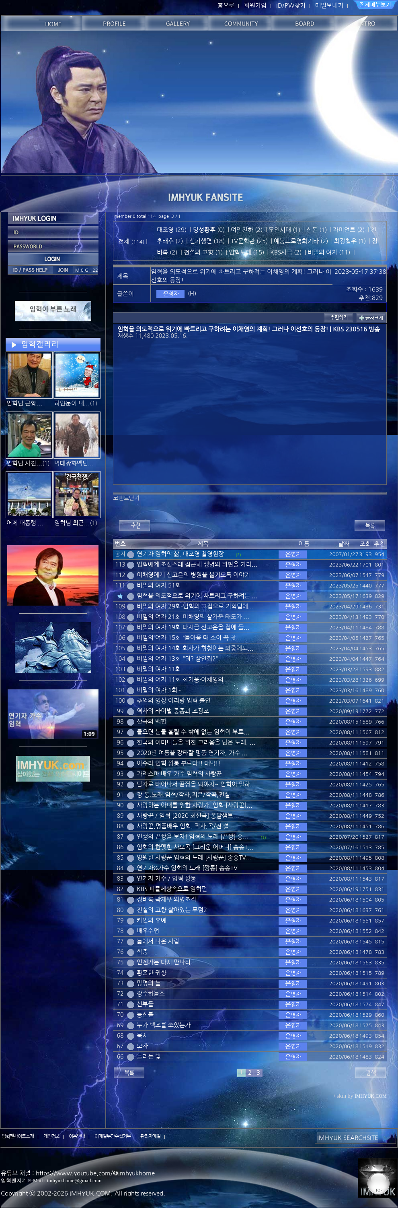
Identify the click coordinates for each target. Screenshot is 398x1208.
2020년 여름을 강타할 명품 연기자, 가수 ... (192, 753)
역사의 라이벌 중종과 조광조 (173, 711)
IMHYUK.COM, (91, 1193)
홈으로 (225, 5)
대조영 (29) (172, 230)
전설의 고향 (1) (203, 252)
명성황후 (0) (209, 230)
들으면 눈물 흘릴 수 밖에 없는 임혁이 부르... (193, 732)
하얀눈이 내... (72, 403)
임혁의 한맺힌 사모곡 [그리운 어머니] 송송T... (195, 847)
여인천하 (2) (247, 230)
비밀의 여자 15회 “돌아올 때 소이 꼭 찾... (189, 638)
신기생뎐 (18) (207, 241)
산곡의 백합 (151, 721)
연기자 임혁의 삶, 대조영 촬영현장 (180, 554)
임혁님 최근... (72, 523)
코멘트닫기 (126, 498)
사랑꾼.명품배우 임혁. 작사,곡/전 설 (183, 826)
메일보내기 (329, 5)
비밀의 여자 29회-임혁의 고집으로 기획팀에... (195, 606)
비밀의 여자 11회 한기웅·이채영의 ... (184, 679)
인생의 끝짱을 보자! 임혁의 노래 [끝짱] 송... (193, 837)
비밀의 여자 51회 (159, 585)
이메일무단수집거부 (112, 1136)
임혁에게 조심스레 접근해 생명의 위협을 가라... (197, 564)
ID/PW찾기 (291, 5)
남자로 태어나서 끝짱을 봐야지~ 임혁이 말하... (196, 784)
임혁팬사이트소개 (18, 1136)
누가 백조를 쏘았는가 (164, 1025)
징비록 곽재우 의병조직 (166, 899)
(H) (192, 293)
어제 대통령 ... (25, 523)
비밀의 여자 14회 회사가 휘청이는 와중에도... (195, 648)
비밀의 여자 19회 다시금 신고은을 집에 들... (193, 627)
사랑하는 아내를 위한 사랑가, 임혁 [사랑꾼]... (194, 805)
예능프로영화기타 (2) (301, 241)
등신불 (145, 1014)
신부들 (145, 1004)
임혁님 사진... (24, 463)
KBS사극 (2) (286, 252)
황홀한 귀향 (151, 973)
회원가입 (255, 5)
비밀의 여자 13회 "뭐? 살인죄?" (177, 659)
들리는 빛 (149, 1056)
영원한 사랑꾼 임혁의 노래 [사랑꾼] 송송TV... (194, 857)
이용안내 (77, 1136)
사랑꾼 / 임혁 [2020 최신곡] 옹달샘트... (188, 816)
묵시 (142, 1035)
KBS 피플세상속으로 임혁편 (172, 889)
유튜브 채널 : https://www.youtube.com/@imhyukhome (78, 1173)
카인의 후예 (151, 920)
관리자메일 (150, 1136)
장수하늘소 (151, 994)
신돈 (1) (316, 230)
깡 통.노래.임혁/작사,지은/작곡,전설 (183, 795)
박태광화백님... (74, 463)
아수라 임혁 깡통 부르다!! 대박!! (178, 763)
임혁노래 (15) (246, 252)
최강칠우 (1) (350, 241)
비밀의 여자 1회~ (159, 690)
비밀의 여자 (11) (329, 252)
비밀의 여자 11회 (159, 669)
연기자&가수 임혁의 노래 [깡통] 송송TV (187, 868)
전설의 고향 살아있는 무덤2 (172, 910)
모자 (142, 1046)
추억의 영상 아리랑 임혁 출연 (174, 700)
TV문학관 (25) (249, 241)
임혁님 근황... (24, 403)
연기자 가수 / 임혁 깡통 (166, 878)
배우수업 (148, 931)
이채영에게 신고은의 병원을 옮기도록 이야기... (196, 575)
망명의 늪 (149, 983)
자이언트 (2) (349, 230)
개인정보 (51, 1136)
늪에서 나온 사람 (158, 941)
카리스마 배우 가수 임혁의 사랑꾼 (179, 774)
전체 (124, 241)
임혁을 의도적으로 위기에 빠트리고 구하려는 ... (197, 596)
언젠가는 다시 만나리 (164, 962)
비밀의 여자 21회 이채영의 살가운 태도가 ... (193, 617)
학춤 (142, 952)
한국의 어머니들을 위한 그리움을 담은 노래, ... (196, 742)
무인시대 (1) (284, 230)
